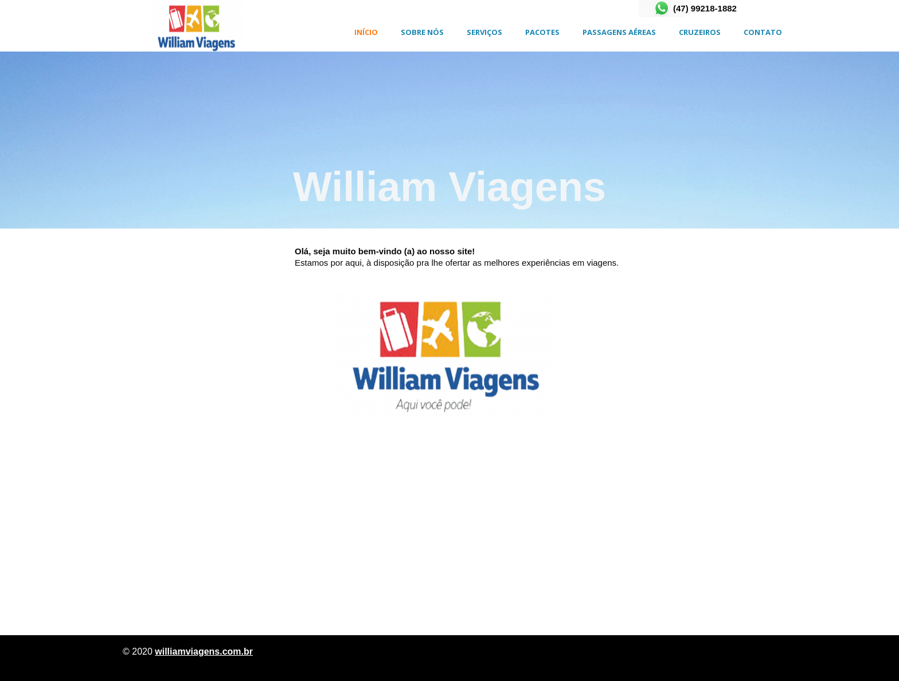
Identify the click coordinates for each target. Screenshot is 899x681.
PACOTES (542, 32)
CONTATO (763, 32)
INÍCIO (366, 32)
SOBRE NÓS (422, 32)
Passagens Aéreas (619, 32)
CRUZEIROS (700, 32)
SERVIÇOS (484, 32)
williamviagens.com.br (204, 651)
